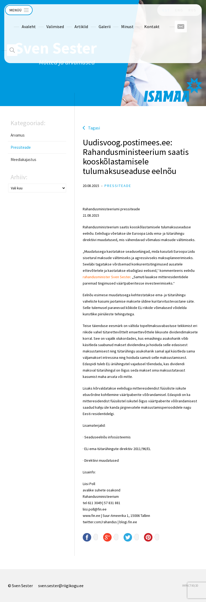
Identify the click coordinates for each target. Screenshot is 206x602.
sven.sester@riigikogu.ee (61, 585)
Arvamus (18, 135)
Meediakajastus (23, 159)
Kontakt (142, 21)
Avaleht (19, 21)
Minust (118, 21)
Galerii (95, 21)
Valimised (45, 21)
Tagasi (94, 127)
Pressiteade (21, 147)
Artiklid (71, 21)
